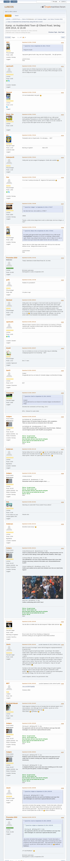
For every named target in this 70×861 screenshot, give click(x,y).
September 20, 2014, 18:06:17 (29, 392)
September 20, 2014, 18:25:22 (29, 683)
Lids (49, 19)
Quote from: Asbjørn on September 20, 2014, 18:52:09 (38, 791)
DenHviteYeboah (12, 703)
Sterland (9, 300)
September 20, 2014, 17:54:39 (29, 92)
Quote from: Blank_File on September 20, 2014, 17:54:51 (39, 230)
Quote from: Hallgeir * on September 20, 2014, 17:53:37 (38, 207)
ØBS (7, 42)
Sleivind (9, 92)
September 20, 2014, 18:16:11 (29, 548)
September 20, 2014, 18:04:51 (29, 370)
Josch (8, 644)
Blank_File (9, 114)
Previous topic (53, 32)
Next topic (61, 32)
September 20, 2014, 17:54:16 (29, 66)
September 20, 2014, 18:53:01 (29, 751)
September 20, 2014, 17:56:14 (29, 157)
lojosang (40, 19)
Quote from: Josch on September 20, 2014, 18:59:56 (38, 821)
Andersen (9, 449)
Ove (7, 177)
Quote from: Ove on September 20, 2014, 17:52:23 (37, 46)
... (19, 37)
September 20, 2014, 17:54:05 (29, 42)
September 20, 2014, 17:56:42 (29, 177)
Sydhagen (9, 203)
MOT (7, 683)
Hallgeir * (45, 19)
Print (63, 37)
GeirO (8, 370)
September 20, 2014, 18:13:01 (29, 473)
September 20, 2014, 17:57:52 (29, 257)
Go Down (7, 37)
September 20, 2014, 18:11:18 (29, 449)
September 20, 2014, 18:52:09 (29, 723)
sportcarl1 (9, 66)
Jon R (36, 19)
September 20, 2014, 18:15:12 (29, 523)
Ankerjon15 (10, 157)
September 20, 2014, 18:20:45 (29, 621)
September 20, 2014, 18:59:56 (29, 787)
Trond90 (9, 621)
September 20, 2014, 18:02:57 (29, 348)
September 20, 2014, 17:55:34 (29, 135)
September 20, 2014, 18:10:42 (29, 416)
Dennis (52, 19)
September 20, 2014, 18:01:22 (29, 321)
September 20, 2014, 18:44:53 (29, 703)
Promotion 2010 (58, 19)
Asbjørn (9, 416)
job (7, 135)
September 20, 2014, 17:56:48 (29, 203)
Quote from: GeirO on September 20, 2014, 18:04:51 (38, 396)
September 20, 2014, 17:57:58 (29, 279)
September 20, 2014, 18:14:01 (29, 501)
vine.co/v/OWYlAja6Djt (28, 686)
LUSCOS (9, 7)
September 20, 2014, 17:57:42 (29, 227)
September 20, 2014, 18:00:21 (29, 300)
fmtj (7, 502)
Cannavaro (10, 393)
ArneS (8, 348)
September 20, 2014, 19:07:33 (29, 817)
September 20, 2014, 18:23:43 (29, 644)
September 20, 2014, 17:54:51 (29, 114)
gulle (8, 280)
